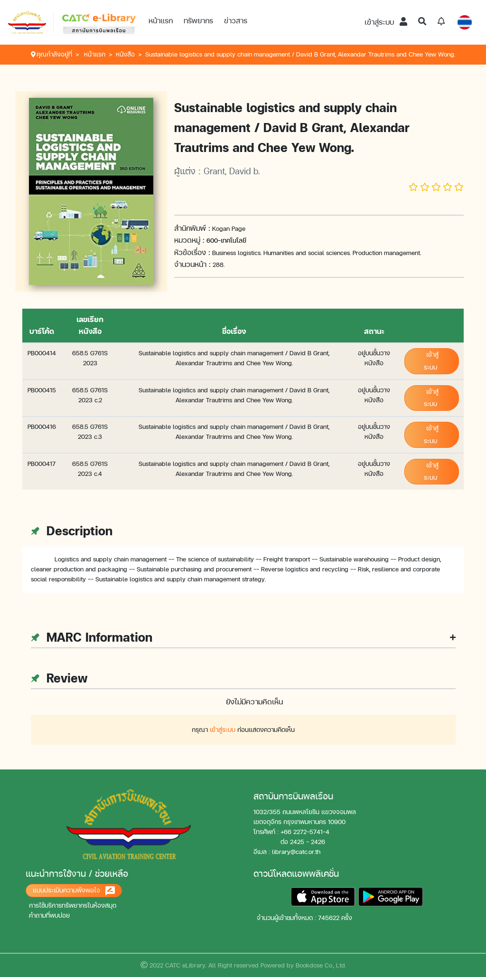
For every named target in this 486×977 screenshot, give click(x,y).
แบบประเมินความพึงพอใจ (74, 891)
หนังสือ (125, 54)
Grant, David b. (232, 171)
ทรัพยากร (198, 21)
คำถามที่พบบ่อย (49, 915)
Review (59, 678)
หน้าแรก (161, 21)
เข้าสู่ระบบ (385, 22)
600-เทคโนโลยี (226, 241)
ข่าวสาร (235, 21)
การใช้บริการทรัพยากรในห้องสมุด (72, 905)
